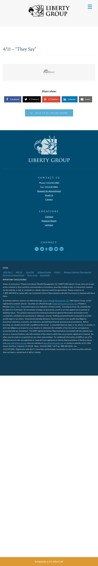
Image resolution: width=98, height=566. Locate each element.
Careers (49, 199)
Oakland (49, 216)
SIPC (18, 307)
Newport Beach (49, 220)
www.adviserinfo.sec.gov (16, 343)
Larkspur (49, 225)
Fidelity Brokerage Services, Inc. (64, 304)
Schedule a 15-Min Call (49, 561)
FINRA (12, 307)
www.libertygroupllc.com (53, 343)
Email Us (49, 195)
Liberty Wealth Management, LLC (56, 301)
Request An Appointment (49, 191)
